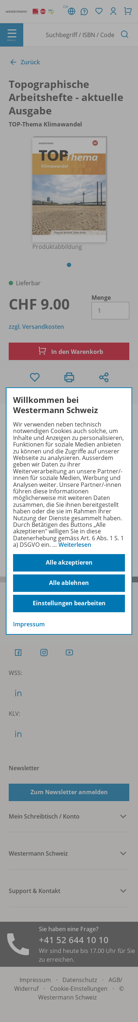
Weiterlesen (74, 545)
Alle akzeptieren (69, 562)
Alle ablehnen (69, 583)
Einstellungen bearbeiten (69, 603)
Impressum (29, 624)
